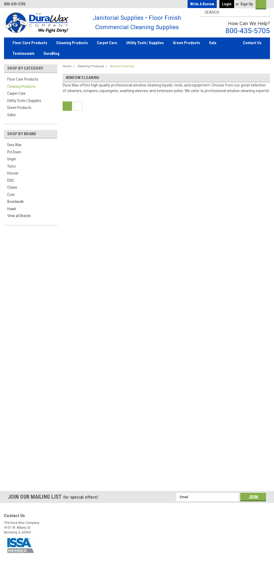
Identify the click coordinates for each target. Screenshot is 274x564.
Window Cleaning (122, 66)
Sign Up (246, 4)
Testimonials (24, 53)
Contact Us (252, 42)
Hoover (12, 173)
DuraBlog (51, 53)
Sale (212, 42)
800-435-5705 (248, 31)
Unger (11, 159)
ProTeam (14, 152)
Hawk (11, 208)
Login (226, 4)
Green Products (186, 42)
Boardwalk (15, 201)
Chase (12, 187)
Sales (11, 114)
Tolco (11, 166)
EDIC (10, 180)
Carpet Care (107, 42)
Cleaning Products (72, 42)
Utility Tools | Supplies (145, 42)
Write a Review (202, 4)
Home (67, 66)
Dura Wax (14, 144)
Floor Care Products (30, 42)
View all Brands (19, 215)
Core (11, 194)
